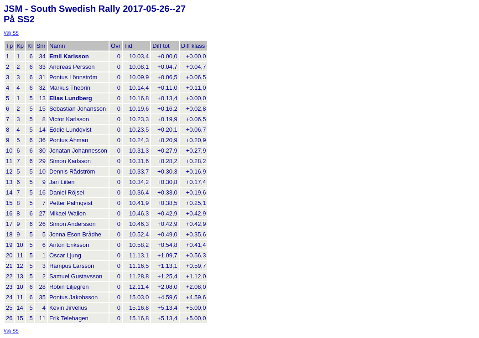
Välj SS (11, 33)
